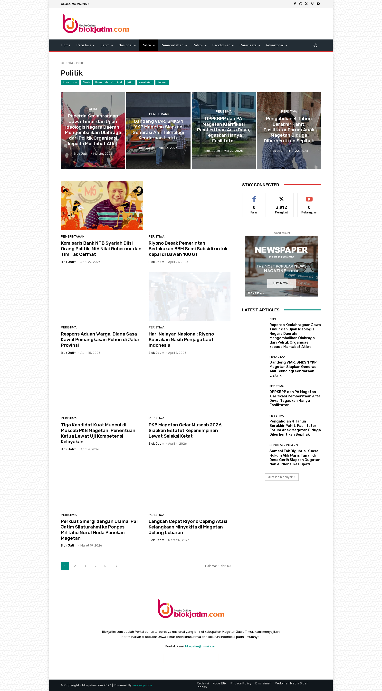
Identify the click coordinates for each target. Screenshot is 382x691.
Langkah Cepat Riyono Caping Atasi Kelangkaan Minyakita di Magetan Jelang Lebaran (188, 607)
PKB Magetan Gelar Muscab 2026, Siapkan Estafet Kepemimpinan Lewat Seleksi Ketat (186, 510)
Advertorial (70, 162)
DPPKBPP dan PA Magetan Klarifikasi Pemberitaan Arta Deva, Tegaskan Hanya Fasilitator (294, 479)
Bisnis (86, 162)
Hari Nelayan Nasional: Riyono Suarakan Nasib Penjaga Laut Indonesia (181, 420)
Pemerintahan (73, 316)
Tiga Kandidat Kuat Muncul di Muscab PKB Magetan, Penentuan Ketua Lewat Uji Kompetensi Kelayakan (98, 513)
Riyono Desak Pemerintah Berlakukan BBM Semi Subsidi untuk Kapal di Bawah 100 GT (188, 329)
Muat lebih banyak (281, 557)
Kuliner (162, 162)
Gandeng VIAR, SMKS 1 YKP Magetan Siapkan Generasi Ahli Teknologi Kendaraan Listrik (293, 449)
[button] (315, 45)
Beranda (67, 143)
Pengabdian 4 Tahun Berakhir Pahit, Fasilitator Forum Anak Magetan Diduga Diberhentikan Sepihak (295, 508)
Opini (93, 189)
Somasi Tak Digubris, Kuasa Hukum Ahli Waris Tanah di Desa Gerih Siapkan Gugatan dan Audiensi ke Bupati (294, 538)
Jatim (130, 162)
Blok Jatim (68, 342)
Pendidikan (158, 194)
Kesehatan (145, 162)
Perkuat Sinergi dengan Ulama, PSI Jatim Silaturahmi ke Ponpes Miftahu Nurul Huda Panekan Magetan (99, 610)
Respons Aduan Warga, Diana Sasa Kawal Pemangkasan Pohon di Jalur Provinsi (100, 420)
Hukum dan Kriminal (108, 162)
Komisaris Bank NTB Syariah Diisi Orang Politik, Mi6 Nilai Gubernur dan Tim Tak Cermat (101, 329)
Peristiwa (224, 191)
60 (105, 646)
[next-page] (116, 646)
